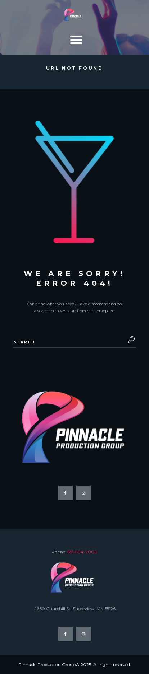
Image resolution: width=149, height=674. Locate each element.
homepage (104, 311)
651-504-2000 (82, 551)
